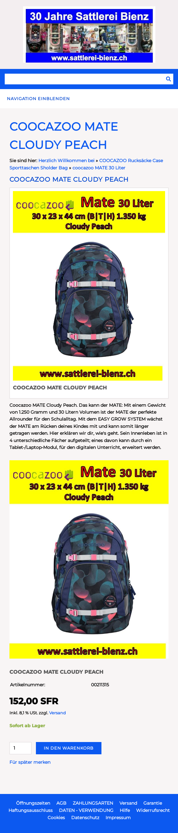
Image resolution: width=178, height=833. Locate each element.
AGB (61, 803)
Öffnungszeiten (33, 803)
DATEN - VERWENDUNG (86, 810)
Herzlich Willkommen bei (67, 160)
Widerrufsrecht (153, 810)
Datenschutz (85, 817)
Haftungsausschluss (31, 810)
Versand (57, 713)
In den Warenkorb (69, 748)
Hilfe (125, 810)
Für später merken (29, 762)
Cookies (56, 817)
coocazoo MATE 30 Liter (98, 168)
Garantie (152, 803)
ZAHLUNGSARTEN (93, 803)
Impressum (118, 817)
